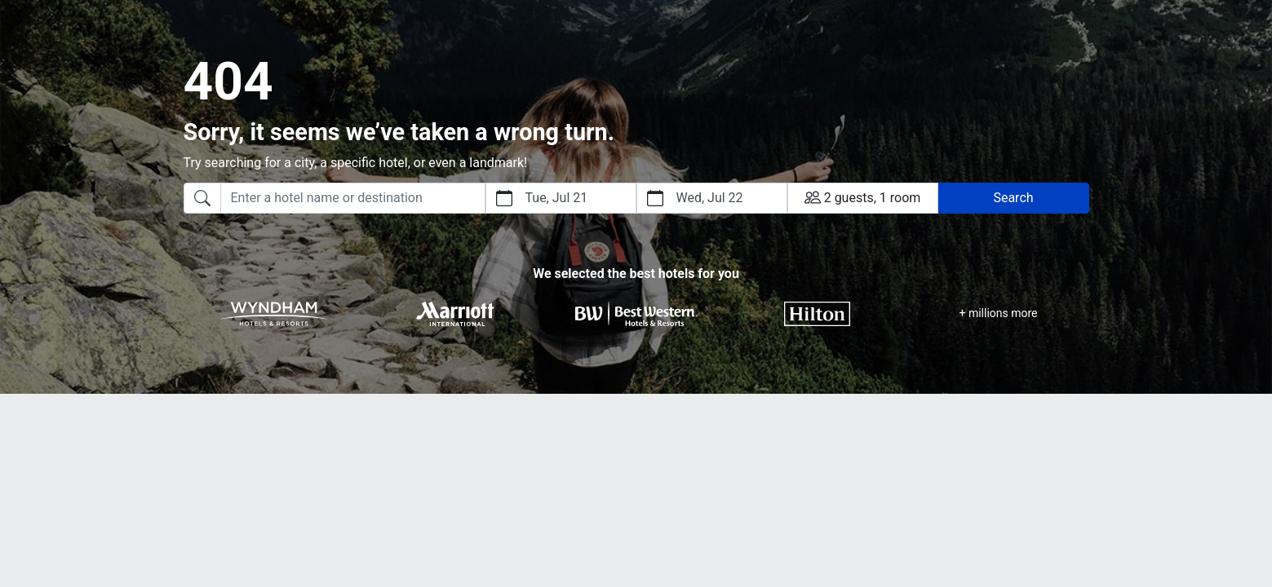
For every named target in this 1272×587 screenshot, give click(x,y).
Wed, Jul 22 (709, 197)
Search (1013, 197)
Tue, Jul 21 (556, 197)
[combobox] (334, 198)
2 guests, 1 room (862, 197)
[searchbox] (352, 198)
